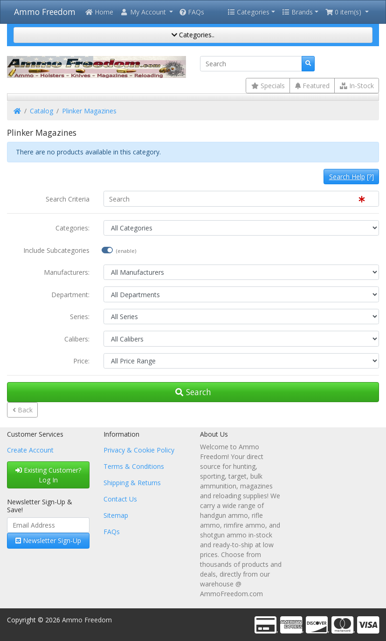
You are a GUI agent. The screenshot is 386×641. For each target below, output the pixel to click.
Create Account (30, 450)
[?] (351, 176)
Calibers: (77, 338)
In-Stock (357, 85)
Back (23, 409)
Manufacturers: (67, 272)
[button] (146, 12)
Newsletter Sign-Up (48, 540)
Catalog (41, 110)
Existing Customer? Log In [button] (48, 475)
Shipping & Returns (132, 482)
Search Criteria (68, 199)
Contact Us (120, 499)
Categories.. (193, 34)
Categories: (72, 227)
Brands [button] (297, 11)
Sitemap (115, 515)
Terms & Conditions (133, 466)
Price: (81, 360)
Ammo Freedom (45, 11)
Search (193, 391)
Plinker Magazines (89, 110)
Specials (268, 85)
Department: (70, 294)
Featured (312, 85)
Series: (80, 316)
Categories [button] (248, 11)
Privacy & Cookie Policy (138, 450)
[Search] (251, 64)
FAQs (191, 11)
